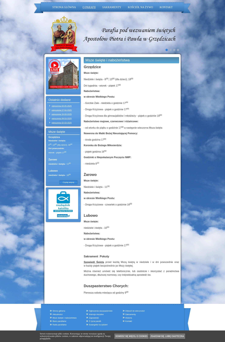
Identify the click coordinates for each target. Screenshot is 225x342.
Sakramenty (111, 7)
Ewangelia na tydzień (98, 325)
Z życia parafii (95, 321)
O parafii (89, 7)
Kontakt (166, 7)
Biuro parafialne (59, 321)
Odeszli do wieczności (135, 311)
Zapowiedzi (94, 318)
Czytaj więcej (68, 182)
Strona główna (64, 7)
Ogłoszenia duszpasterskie (100, 311)
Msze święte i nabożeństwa (107, 60)
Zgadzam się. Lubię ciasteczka (167, 336)
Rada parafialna (59, 325)
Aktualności (58, 314)
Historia (128, 318)
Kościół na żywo (140, 7)
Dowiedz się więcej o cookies (131, 336)
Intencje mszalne (96, 314)
